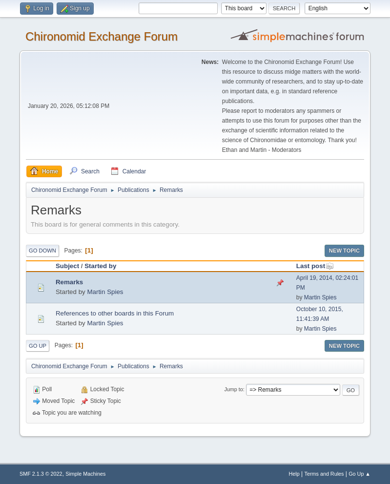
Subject (67, 266)
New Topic (344, 250)
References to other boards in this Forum (115, 313)
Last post (315, 266)
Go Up (37, 346)
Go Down (42, 250)
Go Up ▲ (359, 474)
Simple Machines (85, 474)
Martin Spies (105, 291)
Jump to (233, 389)
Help (294, 474)
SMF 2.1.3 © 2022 (41, 474)
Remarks (69, 282)
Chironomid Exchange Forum (101, 36)
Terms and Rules (324, 474)
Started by (100, 266)
